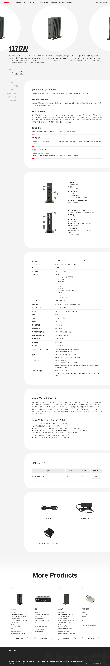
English (97, 2)
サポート (69, 2)
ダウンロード (12, 97)
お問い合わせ (44, 2)
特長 (12, 82)
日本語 (105, 2)
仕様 (12, 89)
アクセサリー (12, 100)
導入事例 (61, 2)
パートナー (53, 2)
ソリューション (33, 2)
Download (97, 476)
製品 (25, 2)
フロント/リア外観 (12, 86)
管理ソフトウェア (12, 93)
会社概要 (19, 2)
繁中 (101, 2)
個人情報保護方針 (97, 663)
